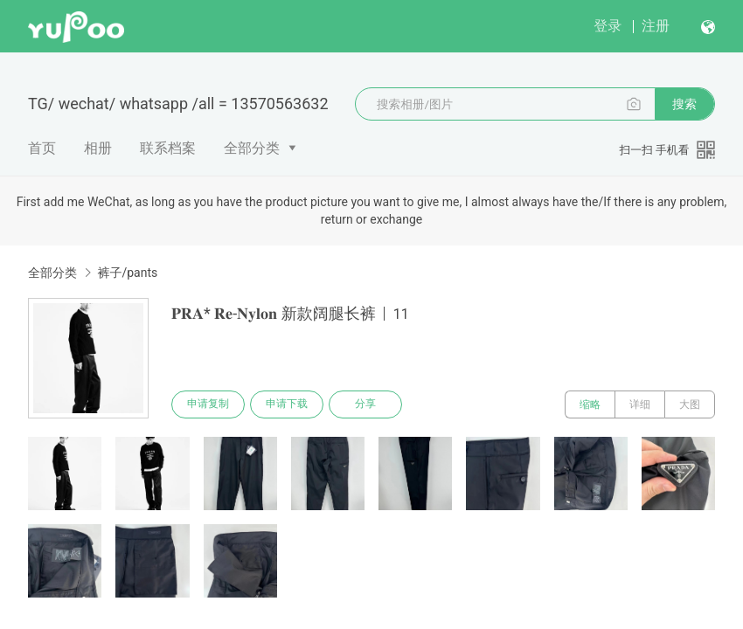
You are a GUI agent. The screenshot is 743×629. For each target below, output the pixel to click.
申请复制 (208, 404)
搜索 (684, 104)
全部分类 (252, 148)
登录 (607, 25)
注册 (656, 25)
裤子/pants (127, 273)
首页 (42, 148)
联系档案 (168, 148)
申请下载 (287, 404)
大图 (689, 404)
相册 (98, 148)
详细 (639, 404)
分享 (365, 404)
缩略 (590, 404)
